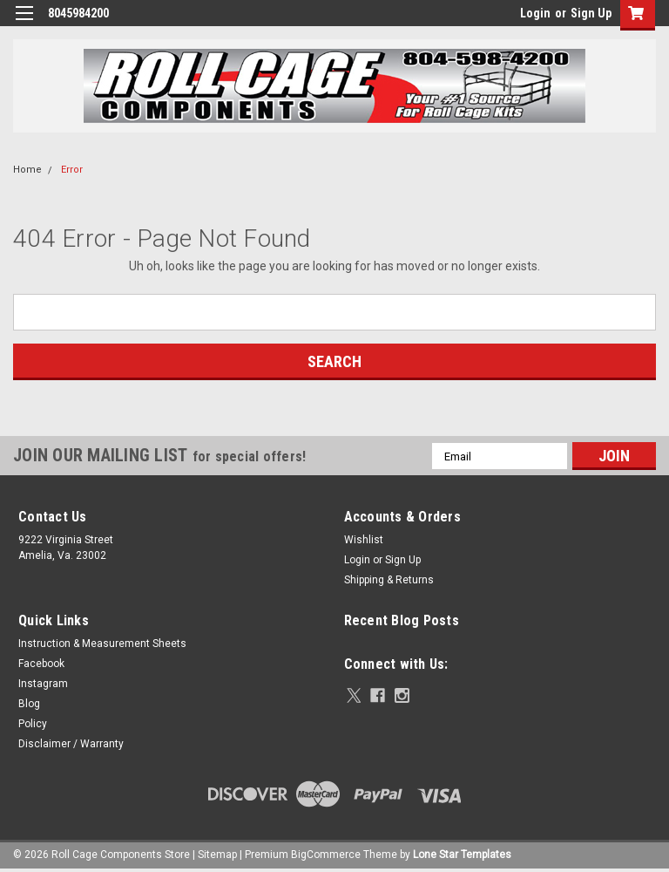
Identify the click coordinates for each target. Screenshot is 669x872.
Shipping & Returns (389, 580)
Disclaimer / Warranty (71, 744)
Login (535, 13)
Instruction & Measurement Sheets (102, 643)
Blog (29, 704)
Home (27, 169)
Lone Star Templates (462, 854)
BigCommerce (326, 854)
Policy (32, 724)
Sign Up (591, 13)
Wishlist (363, 540)
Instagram (43, 684)
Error (72, 169)
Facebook (41, 663)
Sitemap (217, 854)
